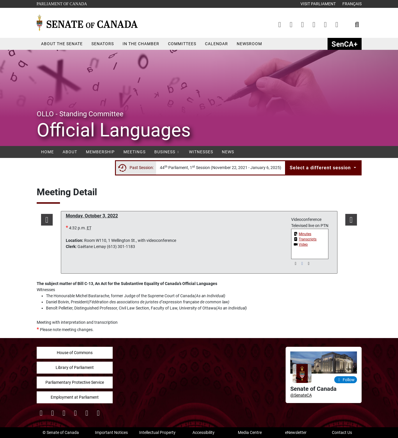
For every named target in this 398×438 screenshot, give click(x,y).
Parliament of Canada (61, 3)
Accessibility (203, 432)
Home (47, 151)
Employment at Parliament (75, 397)
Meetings (134, 151)
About (70, 151)
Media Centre (250, 432)
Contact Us (342, 432)
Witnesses (201, 151)
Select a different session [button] (321, 167)
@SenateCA (301, 395)
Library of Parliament (75, 367)
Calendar (216, 43)
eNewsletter (296, 432)
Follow (346, 379)
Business (167, 151)
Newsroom (249, 43)
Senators (102, 43)
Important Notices (111, 432)
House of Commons (75, 352)
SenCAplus (345, 44)
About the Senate (62, 43)
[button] (47, 220)
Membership (100, 151)
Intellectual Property (157, 432)
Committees (182, 43)
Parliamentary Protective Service (74, 382)
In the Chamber (141, 43)
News (228, 151)
